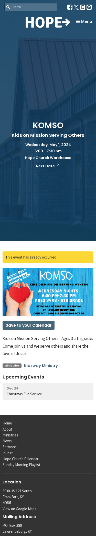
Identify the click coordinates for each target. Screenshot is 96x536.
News (7, 440)
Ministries (10, 435)
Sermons (10, 446)
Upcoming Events (23, 377)
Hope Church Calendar (20, 458)
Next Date (48, 165)
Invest (8, 452)
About (7, 429)
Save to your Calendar (28, 325)
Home (7, 423)
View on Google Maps (19, 508)
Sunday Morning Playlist (21, 464)
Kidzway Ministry (41, 365)
